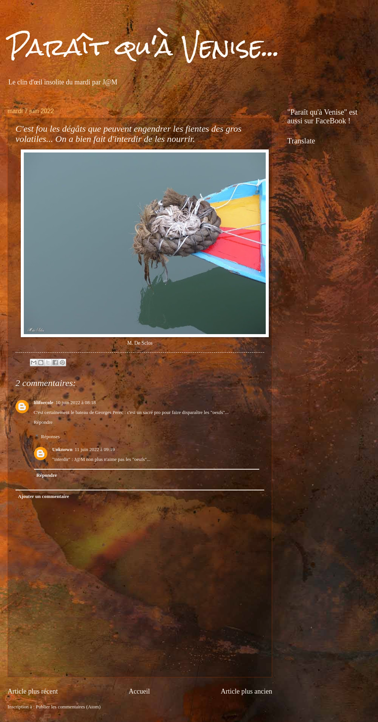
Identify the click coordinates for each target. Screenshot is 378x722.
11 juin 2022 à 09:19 (95, 449)
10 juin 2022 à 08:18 (76, 402)
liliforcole (43, 402)
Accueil (139, 691)
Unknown (62, 449)
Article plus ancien (246, 691)
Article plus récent (33, 691)
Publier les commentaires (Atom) (68, 707)
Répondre (43, 422)
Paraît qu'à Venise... (144, 46)
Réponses (50, 436)
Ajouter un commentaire (43, 496)
